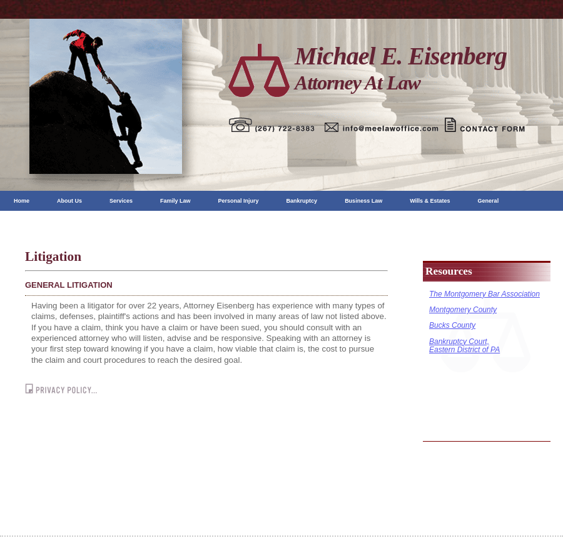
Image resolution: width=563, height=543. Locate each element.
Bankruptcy (302, 201)
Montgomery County (463, 309)
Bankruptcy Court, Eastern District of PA (464, 345)
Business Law (363, 201)
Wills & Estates (430, 201)
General (488, 201)
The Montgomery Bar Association (484, 294)
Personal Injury (238, 201)
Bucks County (452, 325)
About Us (69, 201)
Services (121, 201)
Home (21, 201)
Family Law (175, 201)
